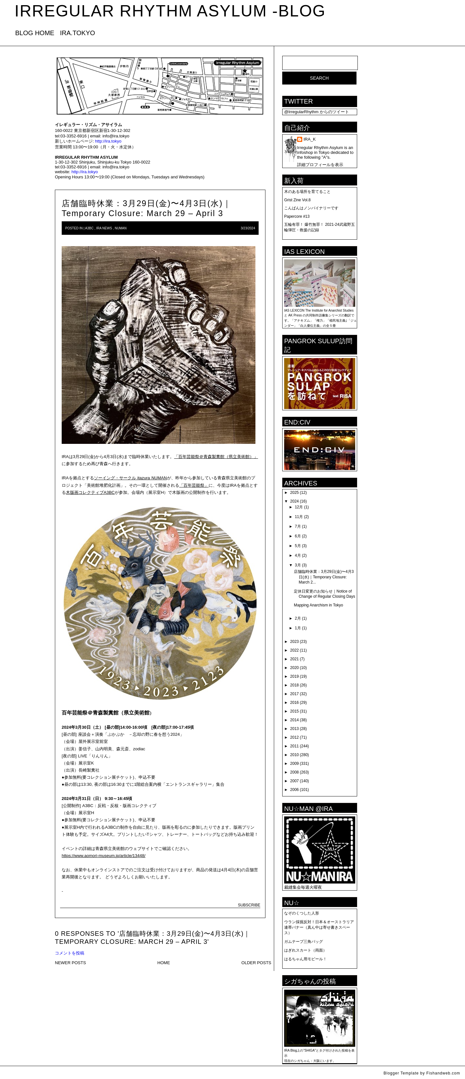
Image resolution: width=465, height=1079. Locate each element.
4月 (298, 555)
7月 (298, 526)
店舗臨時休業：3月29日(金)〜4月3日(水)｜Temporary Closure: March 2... (324, 576)
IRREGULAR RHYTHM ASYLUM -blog (170, 11)
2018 (294, 685)
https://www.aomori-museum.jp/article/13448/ (103, 855)
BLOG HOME (34, 32)
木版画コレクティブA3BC (90, 492)
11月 (299, 517)
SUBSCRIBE (249, 905)
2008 (294, 772)
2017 (294, 694)
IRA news (104, 228)
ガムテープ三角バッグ (303, 941)
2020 (294, 667)
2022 (294, 650)
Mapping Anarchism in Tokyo (318, 605)
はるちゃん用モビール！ (305, 959)
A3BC (89, 228)
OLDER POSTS (256, 962)
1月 (298, 628)
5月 (298, 546)
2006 (294, 789)
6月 (298, 536)
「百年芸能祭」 (194, 485)
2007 (294, 781)
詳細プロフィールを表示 (320, 164)
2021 (294, 659)
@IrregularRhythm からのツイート (316, 111)
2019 (294, 676)
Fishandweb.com (443, 1073)
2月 (298, 618)
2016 (294, 702)
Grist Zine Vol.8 (297, 200)
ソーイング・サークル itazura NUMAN (130, 477)
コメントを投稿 (69, 953)
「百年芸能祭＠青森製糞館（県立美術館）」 (216, 456)
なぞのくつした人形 (301, 913)
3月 (298, 565)
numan (121, 228)
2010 (294, 755)
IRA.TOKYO (77, 32)
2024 (294, 501)
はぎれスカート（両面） (305, 950)
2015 (294, 711)
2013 (294, 728)
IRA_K (310, 139)
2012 (294, 737)
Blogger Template (401, 1073)
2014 (294, 720)
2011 (294, 746)
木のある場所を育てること (307, 191)
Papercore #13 (297, 216)
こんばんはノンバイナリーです (311, 208)
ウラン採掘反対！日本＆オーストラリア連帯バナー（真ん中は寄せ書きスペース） (319, 927)
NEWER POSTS (70, 962)
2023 (294, 641)
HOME (163, 962)
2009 (294, 763)
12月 (299, 507)
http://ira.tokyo (108, 141)
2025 (294, 492)
